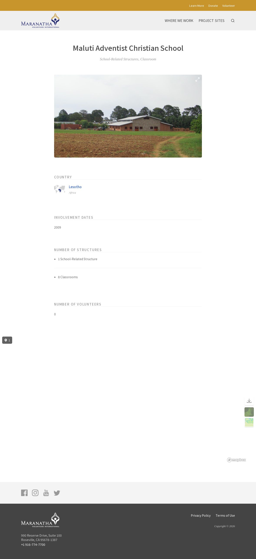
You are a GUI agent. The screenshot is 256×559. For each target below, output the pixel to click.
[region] (128, 399)
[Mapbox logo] (236, 459)
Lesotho (75, 186)
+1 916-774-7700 (33, 544)
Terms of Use (225, 515)
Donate (213, 5)
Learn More (196, 5)
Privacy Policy (201, 515)
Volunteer (228, 5)
